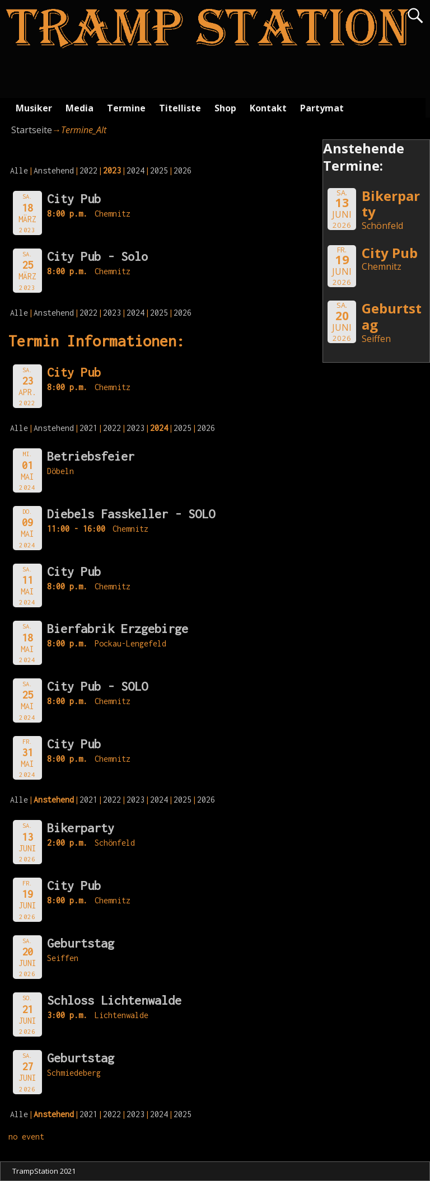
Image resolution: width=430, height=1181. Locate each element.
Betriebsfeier (90, 456)
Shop (225, 108)
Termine (126, 108)
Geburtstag (80, 943)
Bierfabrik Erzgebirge (117, 628)
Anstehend (54, 170)
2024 (135, 170)
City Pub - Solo (97, 256)
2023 (112, 312)
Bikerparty (80, 828)
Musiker (34, 108)
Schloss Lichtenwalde (114, 1000)
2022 (88, 170)
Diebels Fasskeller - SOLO (131, 514)
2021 (88, 428)
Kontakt (268, 108)
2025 (159, 170)
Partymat (322, 108)
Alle (19, 170)
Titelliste (180, 108)
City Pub (74, 198)
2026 (182, 170)
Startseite (31, 130)
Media (80, 108)
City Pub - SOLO (97, 686)
